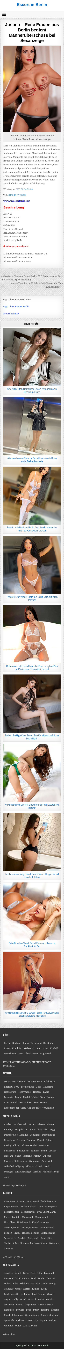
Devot (32, 1129)
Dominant (35, 1135)
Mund (23, 1299)
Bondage (8, 1129)
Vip (36, 1320)
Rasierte (8, 1161)
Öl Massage (9, 1185)
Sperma (53, 1315)
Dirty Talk (42, 1129)
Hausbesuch (41, 1217)
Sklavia (29, 1166)
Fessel (40, 1140)
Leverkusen (10, 1053)
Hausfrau (48, 1086)
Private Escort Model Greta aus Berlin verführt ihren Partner (32, 598)
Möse (6, 1334)
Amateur (8, 1273)
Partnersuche (47, 1227)
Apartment (33, 1201)
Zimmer (8, 1248)
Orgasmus (30, 1304)
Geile (44, 1283)
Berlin (7, 1043)
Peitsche (27, 1156)
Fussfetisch (23, 1150)
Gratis (18, 1288)
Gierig (52, 1283)
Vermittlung (40, 1243)
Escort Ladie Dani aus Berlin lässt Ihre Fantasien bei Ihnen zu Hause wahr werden (32, 529)
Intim (44, 1150)
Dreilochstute (35, 1081)
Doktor (7, 1283)
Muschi (32, 1299)
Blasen (41, 1124)
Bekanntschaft (28, 1206)
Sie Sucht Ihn (11, 1243)
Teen (23, 1108)
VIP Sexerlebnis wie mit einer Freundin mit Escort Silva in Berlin (32, 806)
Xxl (25, 1325)
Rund (7, 1315)
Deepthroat (21, 1129)
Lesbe (18, 1097)
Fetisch (49, 1140)
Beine (26, 1273)
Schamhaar (17, 1315)
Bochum (16, 1043)
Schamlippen (32, 1315)
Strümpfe (21, 1185)
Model (26, 1097)
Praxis (17, 1233)
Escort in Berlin (32, 4)
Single (44, 1315)
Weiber (53, 1320)
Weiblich (8, 1325)
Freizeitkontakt (12, 1217)
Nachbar (49, 1299)
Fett (32, 1283)
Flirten (16, 1145)
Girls (38, 1086)
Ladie (46, 1092)
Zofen (7, 1177)
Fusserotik (9, 1150)
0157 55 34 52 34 (24, 189)
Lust (34, 1294)
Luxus (41, 1294)
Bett (33, 1273)
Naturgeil (9, 1304)
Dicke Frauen (19, 1081)
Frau (16, 1086)
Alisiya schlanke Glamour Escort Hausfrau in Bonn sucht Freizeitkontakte (32, 460)
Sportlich (9, 1320)
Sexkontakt (33, 1238)
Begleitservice (11, 1206)
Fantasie (30, 1140)
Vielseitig (47, 1171)
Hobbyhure (10, 1092)
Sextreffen (46, 1238)
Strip (47, 1166)
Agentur (21, 1201)
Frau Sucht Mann (46, 1212)
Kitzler (35, 1288)
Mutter (35, 1097)
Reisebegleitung (30, 1233)
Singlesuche (26, 1243)
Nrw (20, 1053)
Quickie (47, 1156)
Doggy (52, 1129)
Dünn (12, 1334)
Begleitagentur (48, 1201)
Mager (50, 1294)
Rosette (55, 1309)
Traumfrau (48, 1108)
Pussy (36, 1309)
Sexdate (22, 1238)
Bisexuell (49, 1273)
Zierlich (33, 1325)
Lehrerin (8, 1097)
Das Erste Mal (22, 1278)
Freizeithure (27, 1086)
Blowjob (50, 1124)
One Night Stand (29, 1227)
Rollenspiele (21, 1161)
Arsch (18, 1273)
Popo (28, 1309)
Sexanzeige (10, 1238)
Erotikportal (50, 1206)
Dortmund (35, 1043)
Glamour (8, 1288)
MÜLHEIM (9, 1065)
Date (40, 1206)
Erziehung (9, 1140)
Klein (44, 1288)
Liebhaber (24, 1294)
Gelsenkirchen (32, 1048)
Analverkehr (20, 1124)
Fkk (38, 1283)
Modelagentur (11, 1227)
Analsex (8, 1124)
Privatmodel (10, 1102)
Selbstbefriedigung (14, 1166)
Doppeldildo (48, 1135)
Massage (8, 1156)
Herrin (26, 1288)
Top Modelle (34, 1108)
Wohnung (54, 1243)
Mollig (14, 1299)
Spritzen (20, 1320)
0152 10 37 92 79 (17, 195)
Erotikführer (17, 1257)
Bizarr (32, 1124)
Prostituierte (25, 1102)
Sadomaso (34, 1161)
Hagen (44, 1048)
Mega (7, 1299)
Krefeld (54, 1048)
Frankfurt (17, 1048)
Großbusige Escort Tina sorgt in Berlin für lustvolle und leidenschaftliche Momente (32, 1014)
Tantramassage (23, 1171)
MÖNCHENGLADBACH (22, 1062)
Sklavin (39, 1166)
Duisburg (48, 1043)
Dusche (51, 1278)
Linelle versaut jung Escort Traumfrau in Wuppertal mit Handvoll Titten (32, 876)
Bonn (26, 1043)
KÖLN (6, 1062)
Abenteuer (9, 1201)
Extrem (21, 1140)
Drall (33, 1278)
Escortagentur (11, 1212)
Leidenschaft (11, 1294)
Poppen (8, 1233)
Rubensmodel (11, 1108)
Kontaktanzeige (40, 1222)
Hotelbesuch (23, 1222)
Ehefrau (8, 1086)
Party (50, 1304)
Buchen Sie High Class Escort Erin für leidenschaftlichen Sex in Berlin (32, 737)
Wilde (18, 1325)
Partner (42, 1304)
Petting (37, 1156)
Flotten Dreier (29, 1145)
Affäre (6, 1257)
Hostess (37, 1092)
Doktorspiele (11, 1135)
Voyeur (43, 1320)
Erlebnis (24, 1283)
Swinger (8, 1171)
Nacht (41, 1299)
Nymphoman (47, 1097)
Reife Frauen (40, 1102)
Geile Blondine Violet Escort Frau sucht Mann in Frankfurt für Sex (32, 945)
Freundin (44, 1145)
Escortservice (28, 1212)
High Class (9, 1222)
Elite (15, 1283)
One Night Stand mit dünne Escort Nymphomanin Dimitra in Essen (32, 390)
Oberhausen (31, 1053)
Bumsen (8, 1278)
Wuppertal (45, 1053)
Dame (7, 1081)
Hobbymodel (24, 1092)
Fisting (7, 1145)
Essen (7, 1048)
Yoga (56, 1171)
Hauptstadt (28, 1217)
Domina (23, 1135)
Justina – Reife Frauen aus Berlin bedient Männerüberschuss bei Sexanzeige (32, 32)
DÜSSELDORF (43, 1062)
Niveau (19, 1304)
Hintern (35, 1150)
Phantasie (9, 1309)
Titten (29, 1320)
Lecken (52, 1150)
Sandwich (47, 1161)
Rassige (45, 1309)
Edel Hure (49, 1081)
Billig (39, 1273)
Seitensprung (48, 1233)
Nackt (18, 1156)
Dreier (41, 1278)
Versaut (37, 1171)
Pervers (20, 1309)
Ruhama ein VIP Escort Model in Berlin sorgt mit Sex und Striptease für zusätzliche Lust (32, 668)
